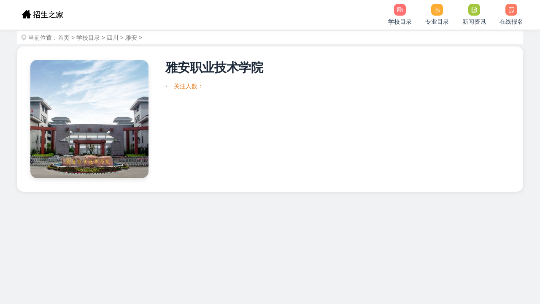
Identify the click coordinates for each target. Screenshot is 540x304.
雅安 (131, 37)
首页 (64, 37)
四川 (113, 37)
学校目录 (88, 37)
